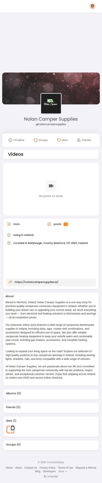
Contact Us (30, 467)
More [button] (62, 471)
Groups (11, 444)
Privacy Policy (47, 467)
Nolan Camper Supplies (51, 119)
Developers (49, 471)
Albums (11, 393)
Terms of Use (65, 467)
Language (51, 476)
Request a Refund (86, 467)
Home (9, 467)
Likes (9, 420)
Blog (37, 471)
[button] (92, 6)
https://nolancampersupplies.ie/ (36, 282)
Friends (11, 407)
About (18, 467)
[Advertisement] (51, 43)
